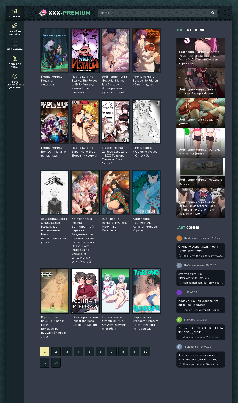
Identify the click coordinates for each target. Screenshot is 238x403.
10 (146, 352)
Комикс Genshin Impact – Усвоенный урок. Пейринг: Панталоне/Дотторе (201, 310)
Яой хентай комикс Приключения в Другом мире (201, 283)
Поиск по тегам (15, 61)
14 (56, 363)
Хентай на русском (15, 29)
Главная (15, 13)
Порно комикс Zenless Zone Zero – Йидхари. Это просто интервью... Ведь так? (201, 255)
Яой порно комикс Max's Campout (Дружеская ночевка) (201, 337)
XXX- (69, 13)
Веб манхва (15, 45)
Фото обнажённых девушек (15, 81)
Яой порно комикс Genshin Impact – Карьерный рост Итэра (201, 364)
